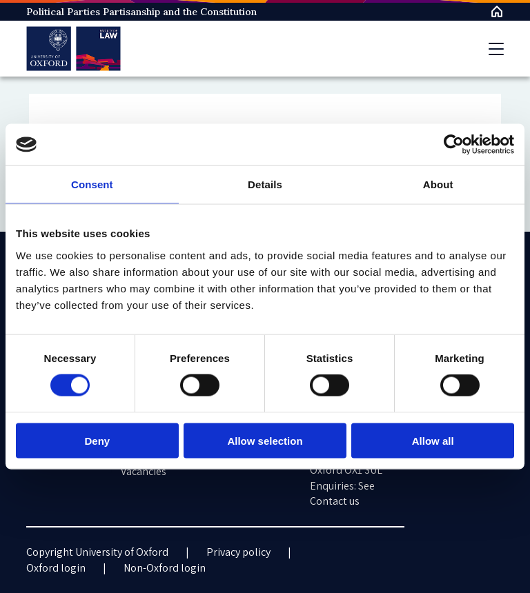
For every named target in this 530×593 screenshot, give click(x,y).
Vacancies (143, 471)
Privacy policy (238, 552)
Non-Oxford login (165, 568)
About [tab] (438, 184)
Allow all (433, 440)
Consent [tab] (92, 184)
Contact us (335, 501)
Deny (97, 440)
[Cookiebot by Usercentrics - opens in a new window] (453, 144)
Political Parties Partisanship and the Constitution (141, 12)
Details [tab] (265, 184)
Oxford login (56, 568)
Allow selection (264, 440)
